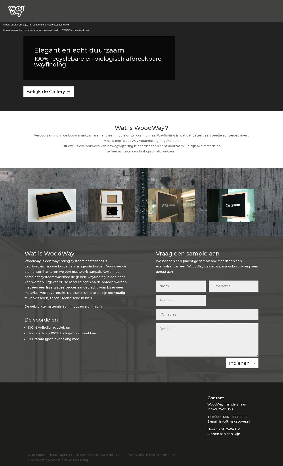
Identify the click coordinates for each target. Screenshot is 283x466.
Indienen (239, 363)
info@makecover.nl (234, 421)
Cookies (66, 454)
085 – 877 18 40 (235, 417)
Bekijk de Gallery (46, 91)
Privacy (52, 454)
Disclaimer (36, 454)
